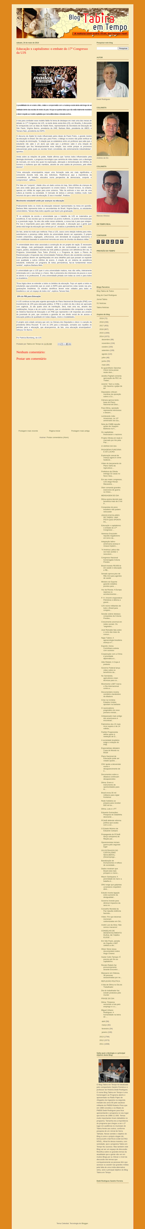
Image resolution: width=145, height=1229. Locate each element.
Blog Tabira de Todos (105, 291)
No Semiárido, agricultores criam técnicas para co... (109, 678)
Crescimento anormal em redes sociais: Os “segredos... (111, 624)
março (104, 1025)
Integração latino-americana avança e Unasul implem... (110, 543)
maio (104, 365)
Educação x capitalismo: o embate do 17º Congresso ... (111, 527)
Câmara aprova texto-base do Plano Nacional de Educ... (110, 402)
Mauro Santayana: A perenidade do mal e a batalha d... (111, 879)
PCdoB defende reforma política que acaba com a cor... (111, 822)
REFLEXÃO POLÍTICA (110, 981)
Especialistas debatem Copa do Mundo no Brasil (110, 750)
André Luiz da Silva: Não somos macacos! (111, 926)
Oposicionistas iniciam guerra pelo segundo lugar (110, 844)
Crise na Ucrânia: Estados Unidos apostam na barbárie (110, 702)
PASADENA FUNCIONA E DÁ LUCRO (111, 451)
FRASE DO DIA (107, 998)
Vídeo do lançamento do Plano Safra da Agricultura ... (111, 465)
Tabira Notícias (103, 307)
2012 (102, 1040)
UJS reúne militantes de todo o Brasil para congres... (111, 608)
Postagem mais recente (28, 431)
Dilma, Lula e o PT (108, 809)
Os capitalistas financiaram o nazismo (111, 433)
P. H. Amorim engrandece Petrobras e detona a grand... (111, 600)
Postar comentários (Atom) (58, 437)
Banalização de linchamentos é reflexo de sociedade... (111, 863)
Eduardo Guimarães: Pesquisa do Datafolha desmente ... (111, 814)
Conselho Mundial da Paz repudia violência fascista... (111, 911)
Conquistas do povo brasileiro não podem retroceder (111, 509)
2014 (102, 336)
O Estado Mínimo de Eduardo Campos (109, 829)
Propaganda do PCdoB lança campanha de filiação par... (110, 836)
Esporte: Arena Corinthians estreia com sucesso (110, 648)
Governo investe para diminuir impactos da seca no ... (110, 903)
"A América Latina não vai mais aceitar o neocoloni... (110, 552)
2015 (102, 333)
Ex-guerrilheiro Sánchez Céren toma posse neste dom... (111, 370)
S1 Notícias (101, 303)
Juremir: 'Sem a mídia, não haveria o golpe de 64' (111, 386)
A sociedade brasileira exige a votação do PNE (110, 742)
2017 (102, 326)
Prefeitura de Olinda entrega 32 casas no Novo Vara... (110, 473)
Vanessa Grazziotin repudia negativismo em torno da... (110, 536)
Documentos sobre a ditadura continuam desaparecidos (110, 776)
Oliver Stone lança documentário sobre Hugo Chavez (110, 951)
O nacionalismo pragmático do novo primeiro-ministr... (110, 710)
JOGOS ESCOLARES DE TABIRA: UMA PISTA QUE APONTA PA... (111, 518)
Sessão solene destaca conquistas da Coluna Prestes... (111, 616)
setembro (106, 350)
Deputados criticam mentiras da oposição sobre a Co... (111, 394)
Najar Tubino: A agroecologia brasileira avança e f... (111, 640)
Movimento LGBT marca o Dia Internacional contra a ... (111, 686)
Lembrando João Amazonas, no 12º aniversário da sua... (110, 418)
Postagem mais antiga (80, 431)
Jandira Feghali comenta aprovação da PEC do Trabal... (111, 378)
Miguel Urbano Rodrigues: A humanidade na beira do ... (111, 1013)
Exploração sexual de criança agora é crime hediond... (111, 457)
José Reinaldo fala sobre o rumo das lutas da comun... (111, 632)
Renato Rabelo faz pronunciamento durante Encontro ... (110, 967)
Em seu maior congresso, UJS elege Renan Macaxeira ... (111, 481)
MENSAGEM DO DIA (110, 495)
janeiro (105, 1032)
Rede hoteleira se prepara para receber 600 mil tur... (111, 803)
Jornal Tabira (102, 299)
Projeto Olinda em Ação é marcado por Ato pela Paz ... (111, 440)
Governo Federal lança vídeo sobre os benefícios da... (110, 670)
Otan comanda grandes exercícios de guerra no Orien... (111, 489)
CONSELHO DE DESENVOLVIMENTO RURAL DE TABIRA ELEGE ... (111, 934)
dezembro (106, 339)
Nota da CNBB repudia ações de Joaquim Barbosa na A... (110, 426)
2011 (102, 1044)
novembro (106, 343)
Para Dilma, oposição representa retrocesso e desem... (111, 410)
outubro (105, 347)
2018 (102, 322)
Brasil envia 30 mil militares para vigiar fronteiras (110, 795)
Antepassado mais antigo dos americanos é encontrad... (111, 718)
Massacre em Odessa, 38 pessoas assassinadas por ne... (111, 975)
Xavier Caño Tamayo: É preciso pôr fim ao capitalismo (111, 959)
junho (104, 361)
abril (104, 1021)
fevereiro (105, 1029)
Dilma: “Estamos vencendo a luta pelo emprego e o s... (110, 1004)
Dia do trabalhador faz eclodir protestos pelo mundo (111, 992)
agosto (105, 354)
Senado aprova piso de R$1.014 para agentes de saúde (111, 576)
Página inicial (54, 431)
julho (104, 357)
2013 (102, 1037)
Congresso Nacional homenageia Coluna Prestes (110, 560)
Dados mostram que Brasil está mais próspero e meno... (110, 871)
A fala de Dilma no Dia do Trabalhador (111, 986)
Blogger (85, 1223)
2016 (102, 329)
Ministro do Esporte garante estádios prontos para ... (109, 584)
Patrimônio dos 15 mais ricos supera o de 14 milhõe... (111, 726)
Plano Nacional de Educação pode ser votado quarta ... (110, 758)
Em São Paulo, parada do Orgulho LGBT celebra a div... (110, 943)
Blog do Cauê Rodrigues (107, 295)
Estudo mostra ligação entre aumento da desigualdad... (110, 895)
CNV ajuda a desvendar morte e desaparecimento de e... (111, 767)
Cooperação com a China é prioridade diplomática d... (111, 656)
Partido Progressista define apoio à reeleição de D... (109, 734)
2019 (102, 318)
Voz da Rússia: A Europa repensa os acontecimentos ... (111, 592)
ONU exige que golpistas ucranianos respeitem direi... (111, 887)
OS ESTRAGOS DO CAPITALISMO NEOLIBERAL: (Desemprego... (109, 853)
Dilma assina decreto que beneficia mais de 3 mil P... (111, 501)
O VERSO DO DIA (109, 446)
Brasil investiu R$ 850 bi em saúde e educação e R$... (111, 568)
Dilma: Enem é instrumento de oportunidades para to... (110, 785)
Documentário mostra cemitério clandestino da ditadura (111, 694)
